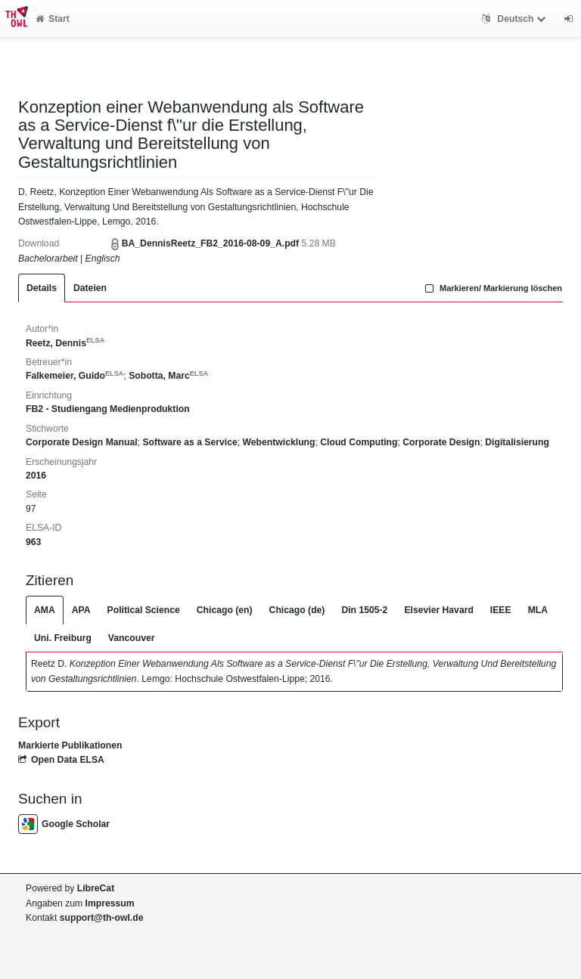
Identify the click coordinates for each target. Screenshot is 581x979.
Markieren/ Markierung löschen (491, 288)
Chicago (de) (297, 610)
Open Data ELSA (61, 759)
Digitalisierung (517, 442)
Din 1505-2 (364, 610)
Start (53, 19)
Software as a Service (189, 442)
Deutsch (515, 19)
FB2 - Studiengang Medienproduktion (108, 409)
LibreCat (95, 888)
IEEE (500, 610)
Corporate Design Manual (82, 442)
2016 (36, 475)
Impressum (110, 903)
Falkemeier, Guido (74, 375)
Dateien (90, 288)
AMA (44, 610)
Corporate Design (441, 442)
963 (33, 542)
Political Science (143, 610)
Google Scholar (64, 824)
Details (41, 288)
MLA (538, 610)
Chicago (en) (225, 610)
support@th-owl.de (102, 917)
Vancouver (131, 638)
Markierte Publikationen (70, 745)
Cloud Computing (358, 442)
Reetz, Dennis (65, 343)
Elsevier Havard (438, 610)
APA (81, 610)
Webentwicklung (279, 442)
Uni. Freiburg (63, 638)
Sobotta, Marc (168, 375)
